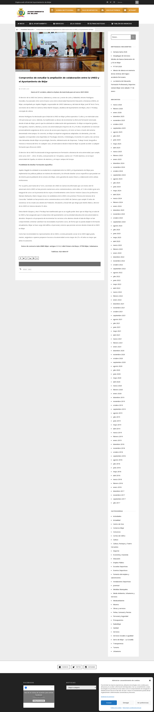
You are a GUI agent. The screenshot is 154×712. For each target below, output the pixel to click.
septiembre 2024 (119, 177)
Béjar (25, 273)
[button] (150, 680)
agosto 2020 (117, 369)
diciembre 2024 (118, 166)
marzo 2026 (117, 107)
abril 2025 (116, 150)
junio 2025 (117, 142)
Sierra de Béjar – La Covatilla (123, 642)
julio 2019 (116, 419)
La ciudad (75, 26)
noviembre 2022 (119, 263)
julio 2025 (116, 138)
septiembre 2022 (119, 271)
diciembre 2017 (118, 494)
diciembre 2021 (118, 306)
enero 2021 (117, 349)
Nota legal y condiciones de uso (132, 708)
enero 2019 (117, 443)
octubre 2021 (118, 314)
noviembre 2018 (119, 451)
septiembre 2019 (119, 412)
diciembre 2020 (118, 353)
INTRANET (129, 10)
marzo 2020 (117, 388)
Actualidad (24, 32)
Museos (116, 607)
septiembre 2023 (119, 224)
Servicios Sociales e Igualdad (123, 638)
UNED (30, 273)
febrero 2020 (118, 392)
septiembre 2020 (119, 365)
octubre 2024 (118, 173)
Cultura (115, 542)
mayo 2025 (117, 146)
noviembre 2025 (119, 123)
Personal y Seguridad (120, 619)
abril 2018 (116, 478)
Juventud (116, 588)
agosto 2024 (117, 181)
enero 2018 (117, 490)
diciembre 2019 (118, 400)
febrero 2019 (118, 439)
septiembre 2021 (119, 318)
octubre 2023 (118, 220)
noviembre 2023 (119, 216)
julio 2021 (116, 326)
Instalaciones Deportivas (122, 584)
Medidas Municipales (120, 592)
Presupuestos (118, 623)
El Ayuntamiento (38, 26)
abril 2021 (116, 337)
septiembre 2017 (119, 501)
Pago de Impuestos (86, 10)
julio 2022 (116, 279)
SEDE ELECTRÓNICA (109, 10)
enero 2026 (117, 115)
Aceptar (109, 703)
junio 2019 (117, 423)
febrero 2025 (118, 158)
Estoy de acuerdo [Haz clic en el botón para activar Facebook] (38, 703)
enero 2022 (117, 302)
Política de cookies (116, 708)
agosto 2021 (117, 322)
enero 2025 (117, 162)
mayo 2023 (117, 240)
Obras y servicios (119, 611)
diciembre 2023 (118, 212)
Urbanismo (117, 654)
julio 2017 (116, 505)
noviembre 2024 (119, 170)
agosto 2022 (117, 275)
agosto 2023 (117, 228)
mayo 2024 (117, 193)
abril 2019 (116, 431)
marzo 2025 (117, 154)
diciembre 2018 (118, 447)
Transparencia (118, 646)
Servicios (58, 26)
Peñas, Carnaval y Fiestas (122, 615)
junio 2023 (117, 236)
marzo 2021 (117, 341)
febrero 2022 (118, 298)
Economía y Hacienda (120, 557)
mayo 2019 (117, 427)
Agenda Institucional (60, 10)
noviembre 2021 (119, 310)
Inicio (21, 26)
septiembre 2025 (119, 131)
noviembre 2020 (119, 357)
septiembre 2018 (119, 458)
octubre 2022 (118, 267)
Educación (31, 32)
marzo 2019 (117, 435)
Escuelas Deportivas (120, 569)
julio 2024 (116, 185)
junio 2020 (117, 376)
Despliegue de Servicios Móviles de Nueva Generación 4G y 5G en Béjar (123, 61)
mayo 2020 (117, 380)
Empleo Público (118, 565)
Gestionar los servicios (107, 697)
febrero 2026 (118, 111)
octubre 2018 (118, 454)
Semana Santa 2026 (120, 54)
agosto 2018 (117, 462)
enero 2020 (117, 396)
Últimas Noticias (96, 26)
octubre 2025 (118, 127)
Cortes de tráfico (119, 538)
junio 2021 (117, 330)
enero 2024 (117, 209)
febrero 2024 (118, 205)
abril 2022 (116, 291)
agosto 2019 (117, 415)
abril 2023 (116, 244)
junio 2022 (117, 283)
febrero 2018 (118, 486)
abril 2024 (116, 197)
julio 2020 (116, 373)
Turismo (116, 650)
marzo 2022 (117, 294)
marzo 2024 (117, 201)
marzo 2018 (117, 482)
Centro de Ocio (118, 526)
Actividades (117, 519)
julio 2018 (116, 466)
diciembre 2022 (118, 259)
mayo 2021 (117, 333)
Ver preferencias (143, 703)
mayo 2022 (117, 287)
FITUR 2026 (117, 69)
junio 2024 (117, 189)
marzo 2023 (117, 248)
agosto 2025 (117, 134)
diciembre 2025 (118, 119)
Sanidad (116, 630)
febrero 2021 (118, 345)
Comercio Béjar (118, 530)
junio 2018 (117, 470)
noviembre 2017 (119, 497)
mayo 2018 (117, 474)
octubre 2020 (118, 361)
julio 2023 (116, 232)
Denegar (126, 703)
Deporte (116, 553)
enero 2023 (117, 255)
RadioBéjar (117, 626)
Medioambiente (118, 603)
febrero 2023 (118, 252)
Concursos (117, 534)
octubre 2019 (118, 408)
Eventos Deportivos (120, 573)
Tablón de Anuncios (122, 26)
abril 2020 (116, 384)
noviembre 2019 (119, 404)
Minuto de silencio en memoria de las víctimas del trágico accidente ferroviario (123, 76)
